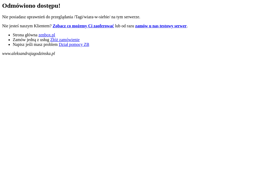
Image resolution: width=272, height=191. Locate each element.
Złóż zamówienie (65, 39)
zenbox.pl (47, 35)
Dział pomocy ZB (74, 44)
